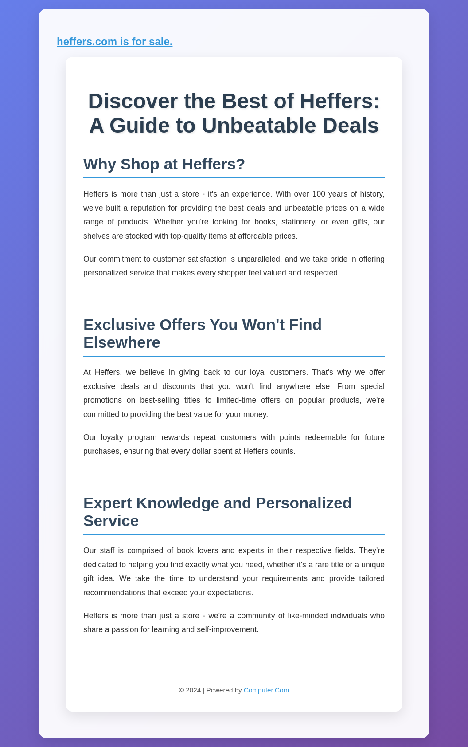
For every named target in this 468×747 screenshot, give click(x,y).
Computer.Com (266, 690)
